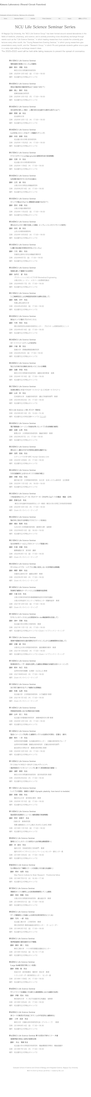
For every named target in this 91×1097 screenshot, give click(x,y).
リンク (42, 416)
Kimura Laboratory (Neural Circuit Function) (23, 4)
